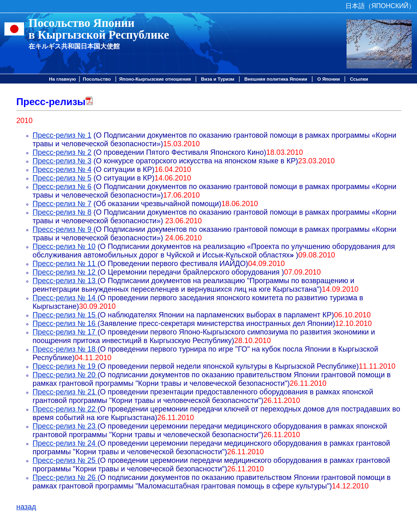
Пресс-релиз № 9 (63, 229)
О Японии (328, 79)
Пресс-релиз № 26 (65, 477)
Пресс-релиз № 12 (65, 272)
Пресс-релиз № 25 (65, 460)
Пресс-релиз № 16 (65, 323)
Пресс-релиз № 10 (64, 246)
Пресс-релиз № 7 (62, 204)
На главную (62, 79)
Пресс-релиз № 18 (65, 349)
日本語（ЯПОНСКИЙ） (380, 5)
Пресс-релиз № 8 (62, 212)
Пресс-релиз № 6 (62, 187)
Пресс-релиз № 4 (62, 169)
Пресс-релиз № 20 (65, 375)
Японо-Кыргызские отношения (155, 79)
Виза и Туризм (217, 79)
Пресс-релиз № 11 (65, 264)
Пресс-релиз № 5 (62, 178)
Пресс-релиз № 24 (65, 443)
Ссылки (359, 79)
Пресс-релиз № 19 (65, 366)
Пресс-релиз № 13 (65, 281)
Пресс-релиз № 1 (62, 135)
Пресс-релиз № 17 (65, 332)
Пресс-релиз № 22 (65, 409)
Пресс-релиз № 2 (62, 152)
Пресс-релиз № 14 (65, 298)
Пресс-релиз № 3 (62, 161)
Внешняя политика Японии (275, 79)
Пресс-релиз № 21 (65, 392)
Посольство (97, 79)
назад (26, 507)
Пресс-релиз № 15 (65, 315)
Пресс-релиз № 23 (65, 426)
